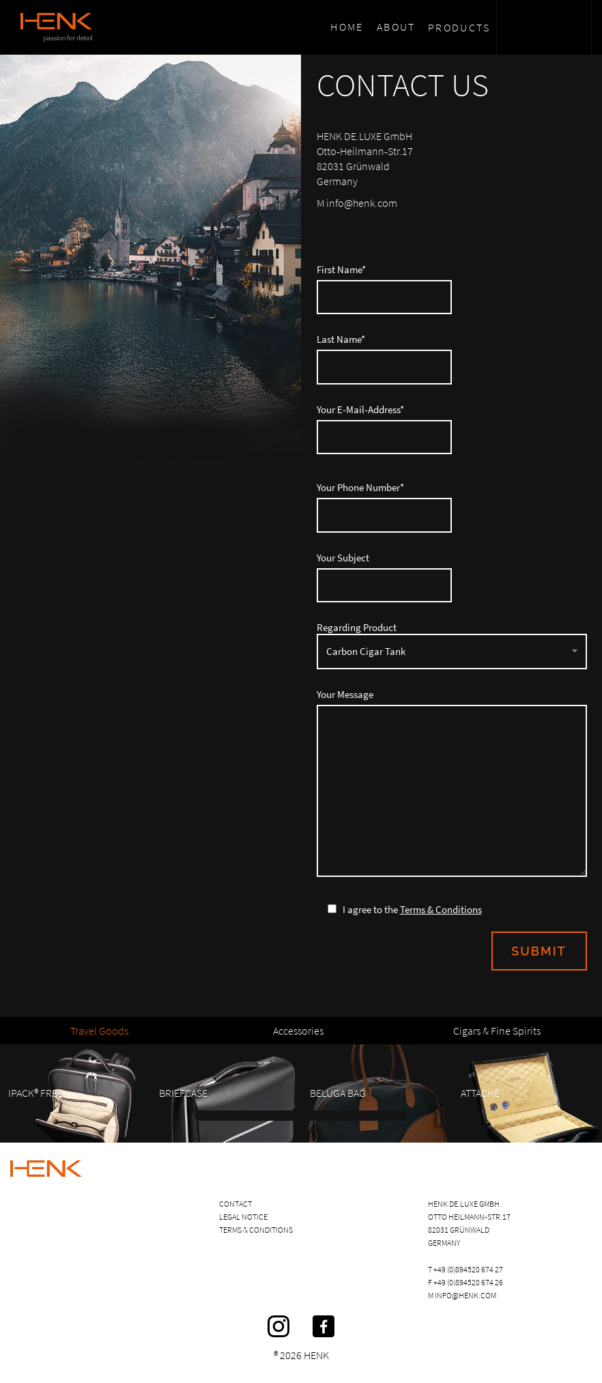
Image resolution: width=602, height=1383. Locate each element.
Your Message (452, 782)
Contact (235, 1204)
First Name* (452, 289)
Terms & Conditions (441, 909)
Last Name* (452, 358)
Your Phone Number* (452, 506)
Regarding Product (452, 645)
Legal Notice (243, 1217)
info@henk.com (465, 1295)
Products (459, 27)
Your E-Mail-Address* (452, 429)
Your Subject (452, 577)
